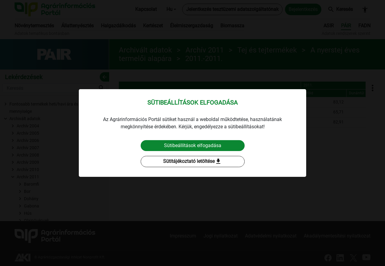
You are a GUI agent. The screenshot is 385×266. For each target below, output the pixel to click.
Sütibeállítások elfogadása (192, 145)
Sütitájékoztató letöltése (192, 161)
